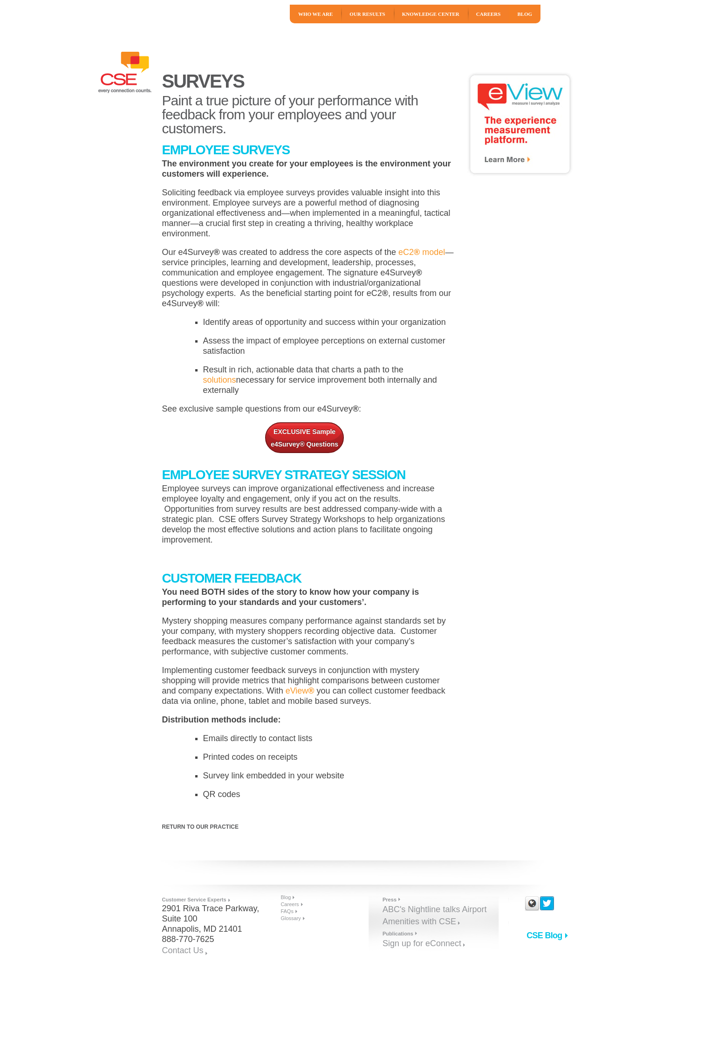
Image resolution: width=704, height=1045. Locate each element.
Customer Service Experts (194, 899)
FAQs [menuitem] (287, 911)
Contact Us (183, 950)
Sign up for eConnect (422, 943)
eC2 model (421, 252)
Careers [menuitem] (488, 14)
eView (300, 690)
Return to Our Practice (200, 827)
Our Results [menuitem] (367, 14)
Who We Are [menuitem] (315, 14)
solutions (219, 380)
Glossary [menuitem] (290, 918)
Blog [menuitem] (524, 14)
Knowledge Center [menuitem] (430, 14)
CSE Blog (544, 935)
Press (389, 899)
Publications (398, 933)
